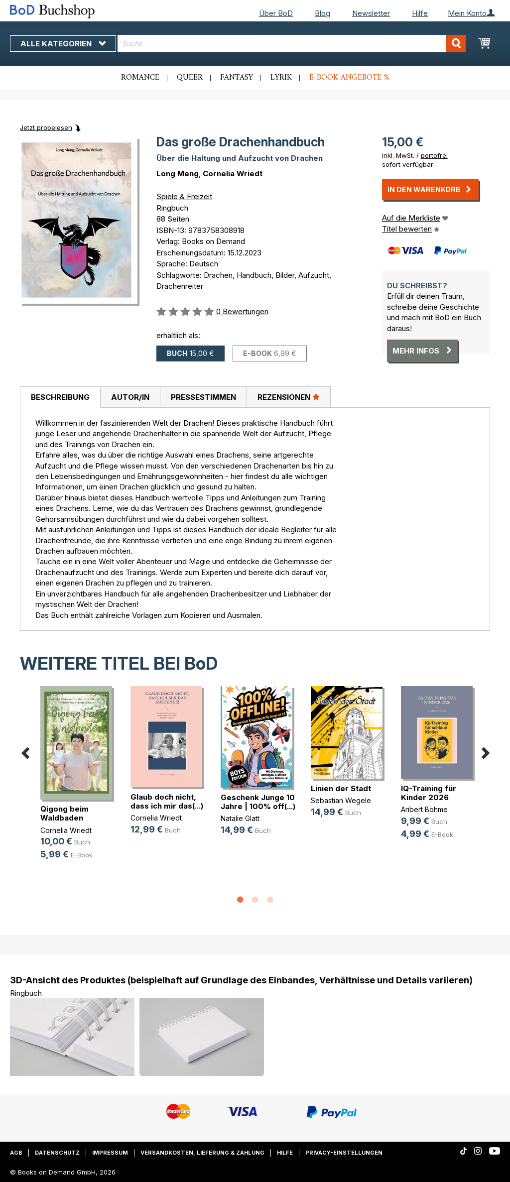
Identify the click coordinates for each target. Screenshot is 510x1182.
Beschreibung (60, 397)
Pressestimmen (203, 397)
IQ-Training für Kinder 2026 (428, 793)
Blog (322, 13)
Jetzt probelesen (46, 127)
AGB (16, 1152)
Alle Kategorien (63, 43)
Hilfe (420, 13)
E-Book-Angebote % (349, 78)
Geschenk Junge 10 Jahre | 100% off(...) (258, 802)
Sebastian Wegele (341, 800)
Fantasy (236, 78)
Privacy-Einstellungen (343, 1152)
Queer (190, 78)
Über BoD (276, 13)
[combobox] (292, 43)
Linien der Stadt (341, 788)
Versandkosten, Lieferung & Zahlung (202, 1152)
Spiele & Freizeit (184, 196)
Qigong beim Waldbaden (64, 813)
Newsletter (371, 13)
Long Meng (177, 173)
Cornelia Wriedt (232, 173)
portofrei (434, 155)
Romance (140, 78)
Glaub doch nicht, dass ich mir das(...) (166, 801)
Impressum (110, 1152)
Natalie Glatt (240, 818)
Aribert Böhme (424, 809)
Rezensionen (288, 396)
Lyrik (281, 78)
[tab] (60, 397)
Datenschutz (57, 1152)
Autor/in (130, 397)
